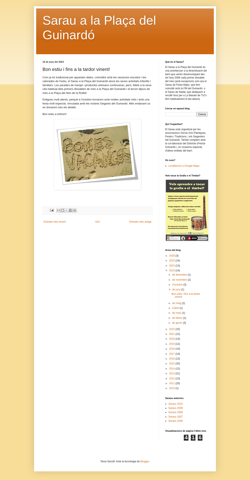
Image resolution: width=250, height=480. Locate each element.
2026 (172, 255)
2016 (172, 358)
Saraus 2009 (175, 408)
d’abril (176, 308)
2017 (172, 353)
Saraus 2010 (175, 403)
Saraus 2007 (175, 416)
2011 (172, 383)
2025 (172, 260)
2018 (172, 348)
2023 (172, 270)
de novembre (180, 279)
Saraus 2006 (175, 420)
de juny (176, 289)
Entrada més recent (55, 221)
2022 (172, 329)
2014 (172, 368)
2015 (172, 363)
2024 (172, 265)
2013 (172, 373)
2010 (172, 388)
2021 (172, 334)
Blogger (144, 461)
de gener (177, 322)
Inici (97, 221)
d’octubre (177, 284)
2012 (172, 378)
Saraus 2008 (175, 412)
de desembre (180, 274)
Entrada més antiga (140, 221)
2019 (172, 343)
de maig (177, 303)
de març (177, 312)
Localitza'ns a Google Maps (183, 165)
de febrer (177, 317)
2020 (172, 338)
